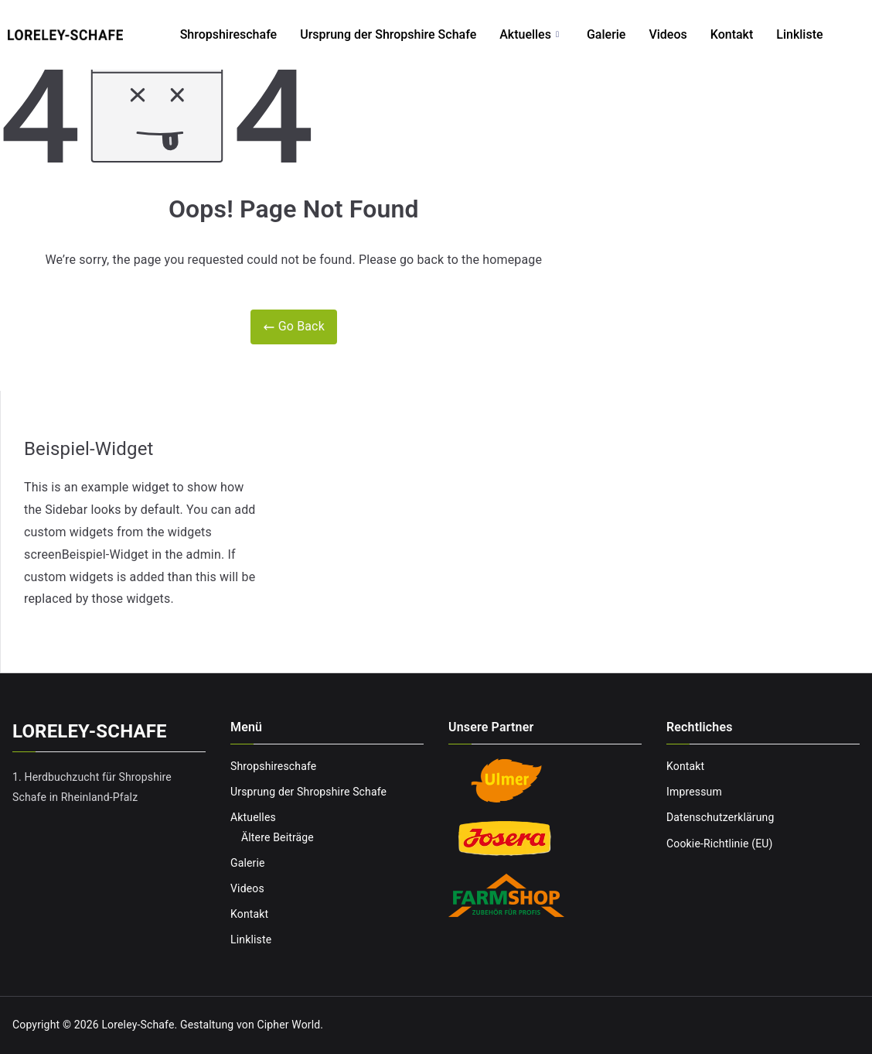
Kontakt (732, 34)
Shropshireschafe (229, 34)
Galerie (606, 34)
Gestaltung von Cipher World (250, 1024)
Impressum (694, 791)
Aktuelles (529, 35)
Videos (667, 34)
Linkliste (799, 34)
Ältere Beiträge (277, 837)
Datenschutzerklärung (720, 817)
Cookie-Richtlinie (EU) (719, 843)
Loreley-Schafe (137, 1024)
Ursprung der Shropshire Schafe (388, 34)
